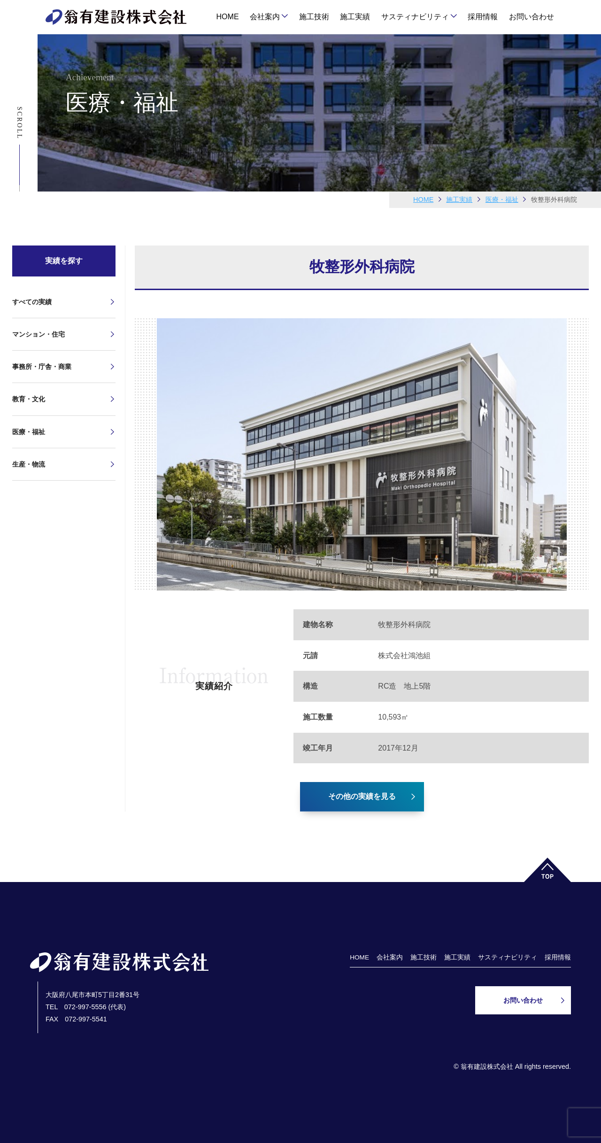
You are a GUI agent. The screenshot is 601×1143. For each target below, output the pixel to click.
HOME (227, 17)
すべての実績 (32, 302)
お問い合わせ (531, 17)
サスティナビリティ (415, 17)
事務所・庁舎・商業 (41, 366)
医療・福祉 (28, 432)
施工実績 (355, 17)
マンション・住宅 (38, 334)
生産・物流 (28, 464)
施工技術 (314, 17)
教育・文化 (28, 399)
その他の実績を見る (362, 796)
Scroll (19, 123)
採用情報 (483, 17)
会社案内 (265, 17)
